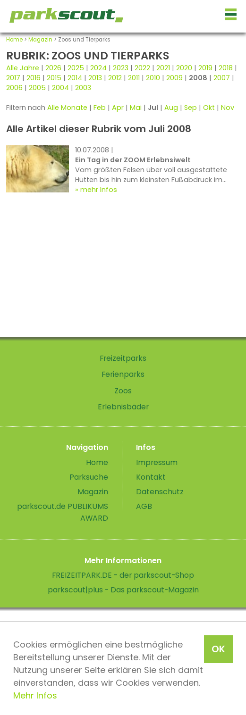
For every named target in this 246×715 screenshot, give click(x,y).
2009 (174, 78)
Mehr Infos (35, 695)
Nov (227, 107)
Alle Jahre (22, 68)
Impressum (157, 462)
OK (218, 649)
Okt (209, 107)
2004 (60, 87)
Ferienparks (123, 374)
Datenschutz (160, 491)
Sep (190, 107)
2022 (142, 68)
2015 (54, 78)
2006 (14, 87)
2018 (226, 68)
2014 (75, 78)
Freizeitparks (123, 358)
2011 (134, 78)
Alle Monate (67, 107)
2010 (153, 78)
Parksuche (88, 477)
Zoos (123, 390)
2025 (76, 68)
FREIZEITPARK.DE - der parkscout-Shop (123, 575)
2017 (13, 78)
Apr (118, 107)
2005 (37, 87)
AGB (144, 506)
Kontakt (151, 477)
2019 (205, 68)
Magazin (40, 39)
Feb (99, 107)
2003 (83, 87)
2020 (184, 68)
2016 (33, 78)
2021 (163, 68)
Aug (171, 107)
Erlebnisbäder (123, 406)
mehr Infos (98, 189)
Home (14, 39)
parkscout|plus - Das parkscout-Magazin (123, 589)
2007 (221, 78)
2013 (95, 78)
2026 (53, 68)
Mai (136, 107)
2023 (120, 68)
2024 (98, 68)
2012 (115, 78)
